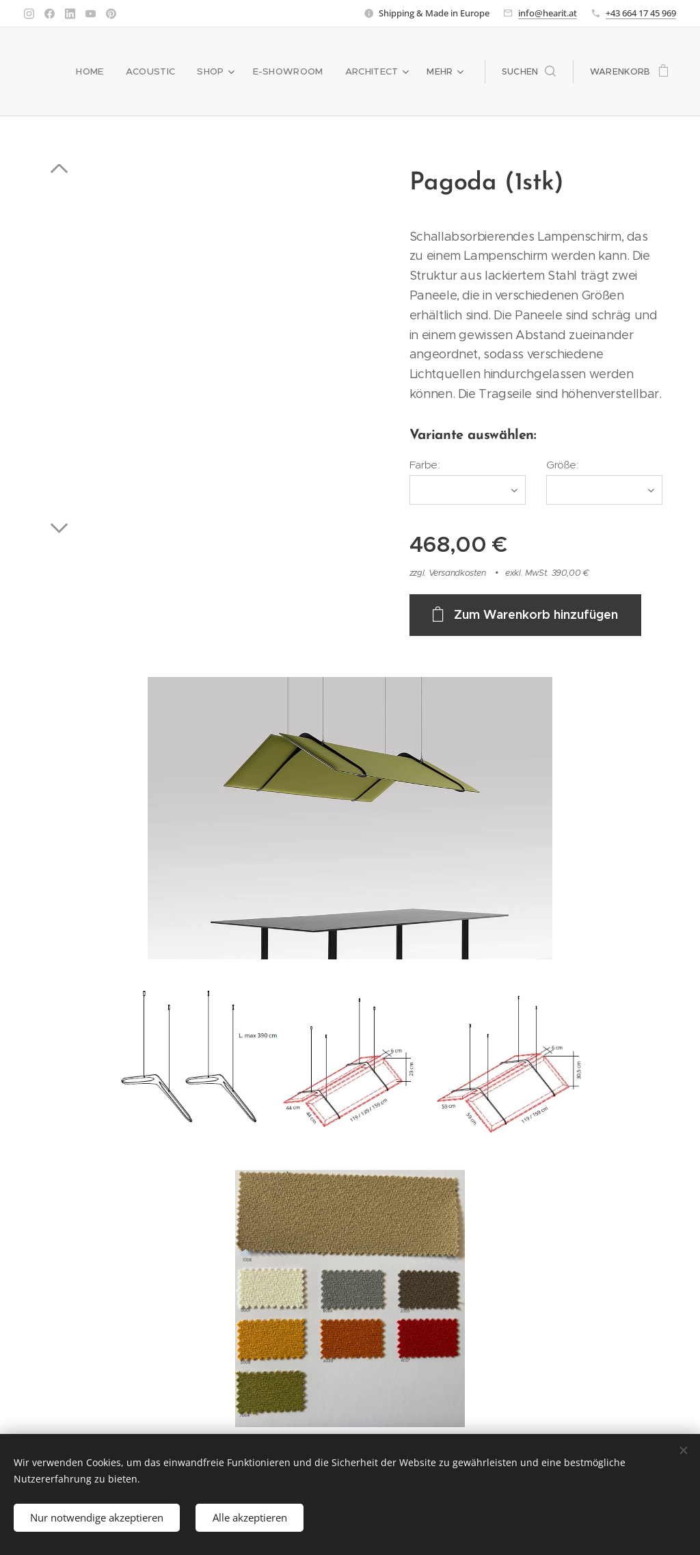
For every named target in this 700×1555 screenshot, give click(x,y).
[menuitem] (97, 72)
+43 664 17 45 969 (641, 13)
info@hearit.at (547, 13)
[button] (529, 72)
